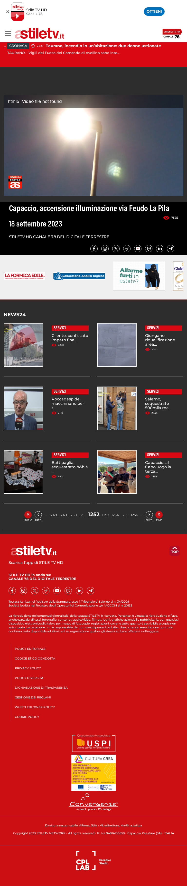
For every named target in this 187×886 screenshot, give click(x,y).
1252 (94, 514)
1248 (53, 515)
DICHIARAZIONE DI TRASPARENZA (41, 687)
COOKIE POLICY (27, 717)
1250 (73, 515)
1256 (134, 515)
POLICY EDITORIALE (30, 649)
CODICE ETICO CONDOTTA (35, 658)
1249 (63, 515)
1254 (115, 515)
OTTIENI (154, 11)
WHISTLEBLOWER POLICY (35, 707)
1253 (105, 515)
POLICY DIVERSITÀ (29, 678)
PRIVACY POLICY (28, 668)
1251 (82, 515)
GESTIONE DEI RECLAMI (33, 697)
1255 (124, 515)
